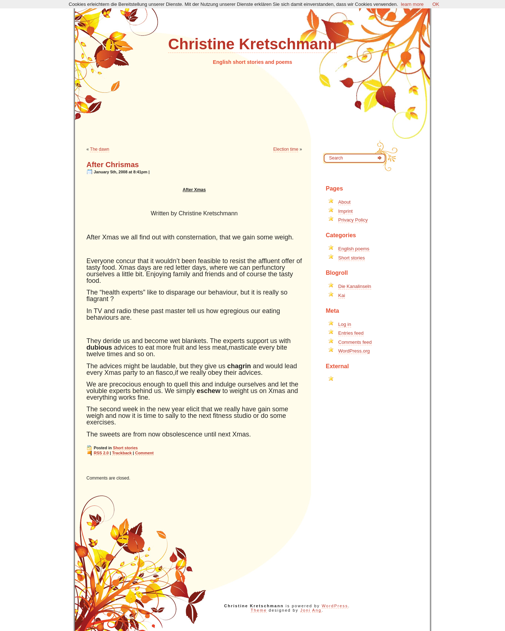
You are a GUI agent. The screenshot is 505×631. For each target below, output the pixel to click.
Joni (305, 610)
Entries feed (351, 333)
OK (435, 4)
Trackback (122, 453)
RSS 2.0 (101, 453)
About (344, 202)
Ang (317, 610)
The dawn (99, 149)
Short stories (125, 448)
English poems (353, 248)
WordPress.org (354, 351)
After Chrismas (113, 165)
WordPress (335, 606)
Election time (286, 149)
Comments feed (355, 342)
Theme (259, 610)
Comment (144, 453)
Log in (344, 324)
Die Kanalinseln (354, 286)
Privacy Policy (353, 220)
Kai (341, 295)
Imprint (345, 211)
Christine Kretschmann (252, 44)
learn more (412, 4)
